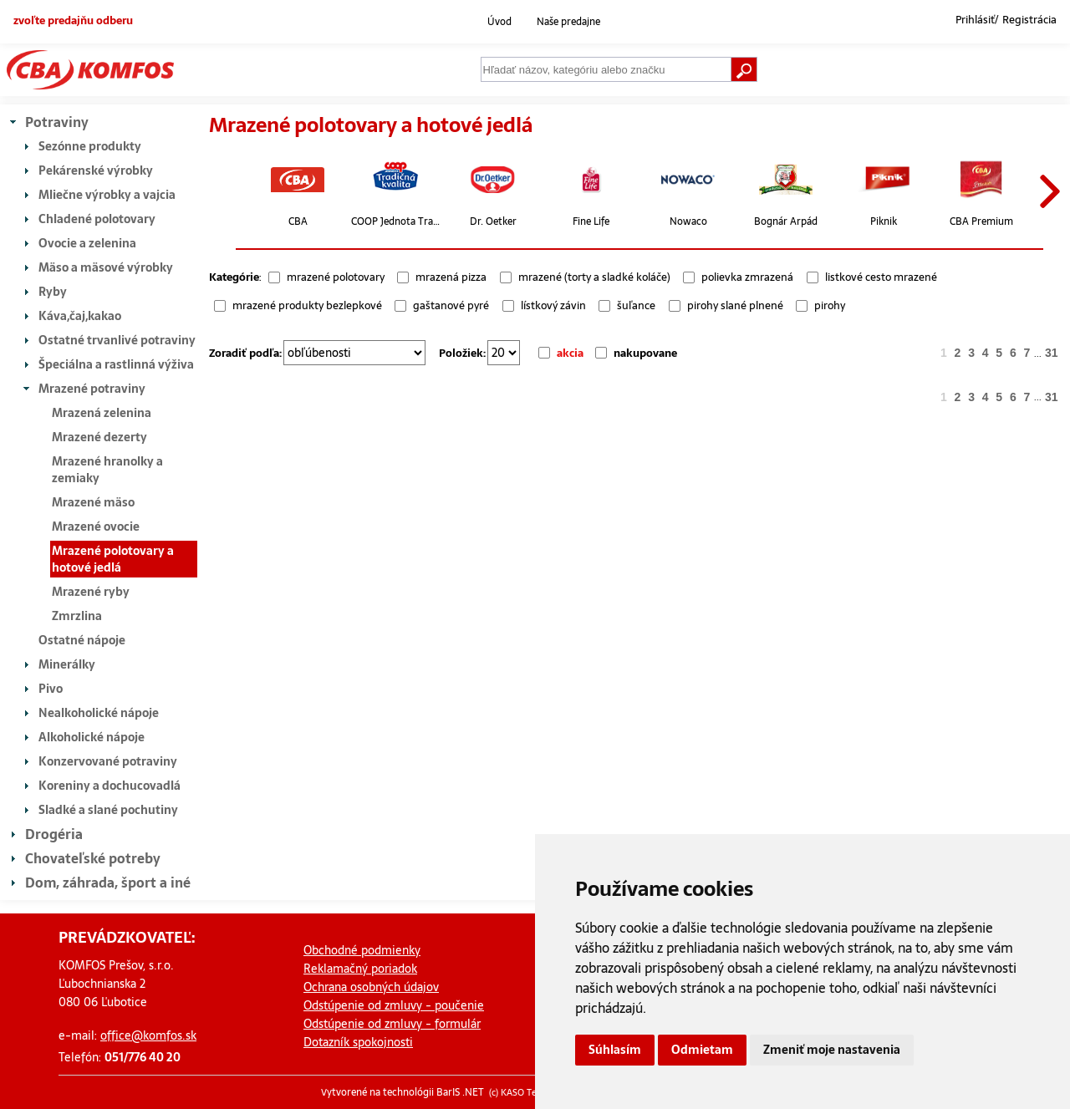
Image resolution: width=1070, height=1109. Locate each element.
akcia (570, 353)
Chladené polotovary (96, 219)
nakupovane (645, 353)
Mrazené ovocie (96, 526)
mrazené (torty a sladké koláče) (594, 277)
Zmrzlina (77, 616)
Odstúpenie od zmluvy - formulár (392, 1023)
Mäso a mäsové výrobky (105, 267)
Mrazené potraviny (91, 388)
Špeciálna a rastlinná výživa (116, 364)
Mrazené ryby (91, 591)
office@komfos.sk (148, 1035)
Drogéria (54, 834)
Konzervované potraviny (107, 761)
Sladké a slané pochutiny (108, 810)
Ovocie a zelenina (87, 243)
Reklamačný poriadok (360, 968)
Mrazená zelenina (101, 413)
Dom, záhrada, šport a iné (108, 882)
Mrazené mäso (93, 502)
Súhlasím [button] (614, 1049)
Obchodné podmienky (361, 950)
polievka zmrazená (747, 277)
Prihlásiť (975, 20)
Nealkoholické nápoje (98, 713)
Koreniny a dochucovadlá (109, 785)
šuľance (636, 305)
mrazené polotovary (336, 277)
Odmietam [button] (702, 1049)
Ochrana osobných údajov (371, 987)
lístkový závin (553, 305)
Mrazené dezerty (99, 437)
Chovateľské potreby (92, 858)
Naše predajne (568, 21)
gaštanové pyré (451, 305)
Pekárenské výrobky (95, 170)
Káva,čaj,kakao (79, 316)
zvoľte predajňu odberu (73, 20)
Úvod (499, 21)
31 (1051, 352)
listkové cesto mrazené (881, 277)
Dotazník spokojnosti (358, 1042)
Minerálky (66, 664)
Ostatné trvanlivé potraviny (117, 340)
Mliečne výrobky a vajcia (107, 195)
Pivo (50, 688)
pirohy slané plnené (735, 305)
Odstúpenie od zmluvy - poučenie (393, 1005)
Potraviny (57, 122)
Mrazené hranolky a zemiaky (107, 469)
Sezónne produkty (89, 146)
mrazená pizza (451, 277)
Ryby (52, 291)
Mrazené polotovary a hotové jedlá (113, 559)
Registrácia (1029, 20)
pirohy (829, 305)
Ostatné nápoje (81, 640)
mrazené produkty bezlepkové (307, 305)
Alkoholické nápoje (91, 737)
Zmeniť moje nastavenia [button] (831, 1049)
